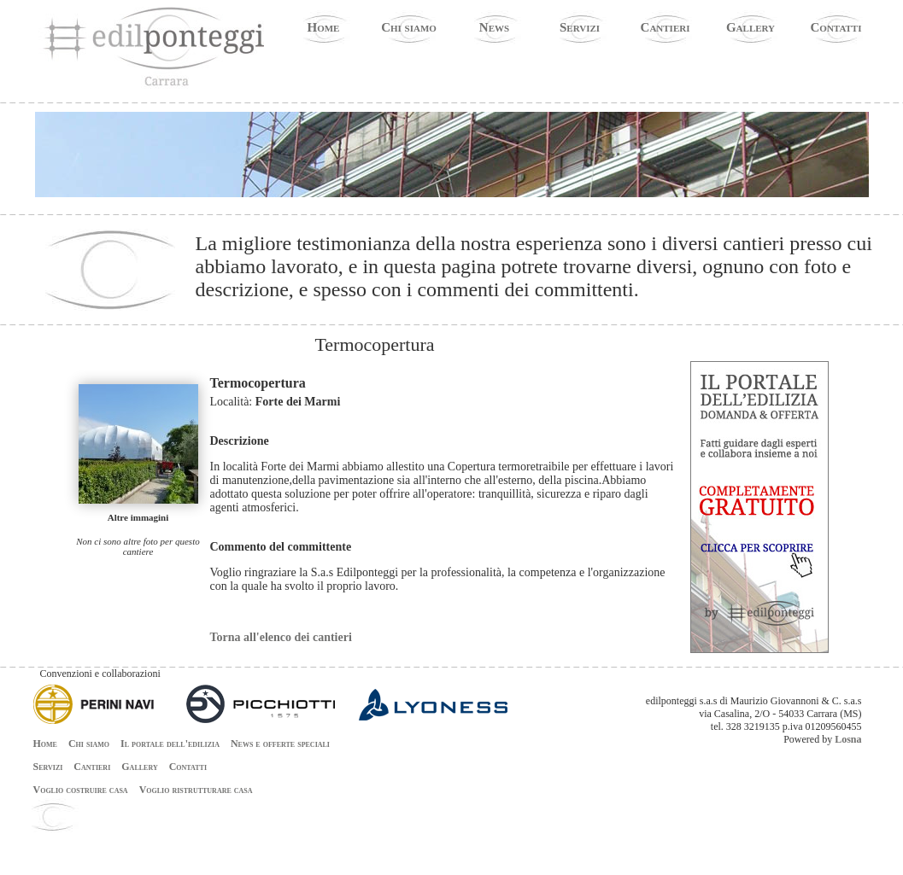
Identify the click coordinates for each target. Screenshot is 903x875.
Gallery (750, 27)
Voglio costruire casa (80, 790)
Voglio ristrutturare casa (196, 790)
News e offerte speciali (280, 744)
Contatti (836, 27)
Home (324, 27)
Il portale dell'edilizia (170, 744)
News (494, 27)
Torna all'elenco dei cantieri (281, 637)
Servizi (580, 27)
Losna (848, 739)
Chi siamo (409, 27)
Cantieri (665, 27)
